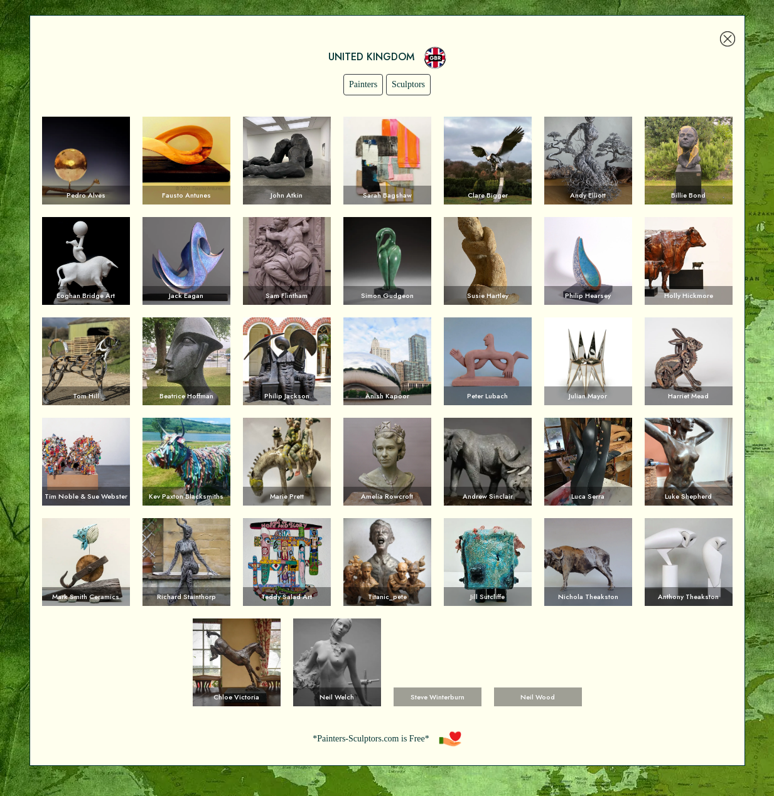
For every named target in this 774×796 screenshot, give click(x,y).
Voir (86, 160)
